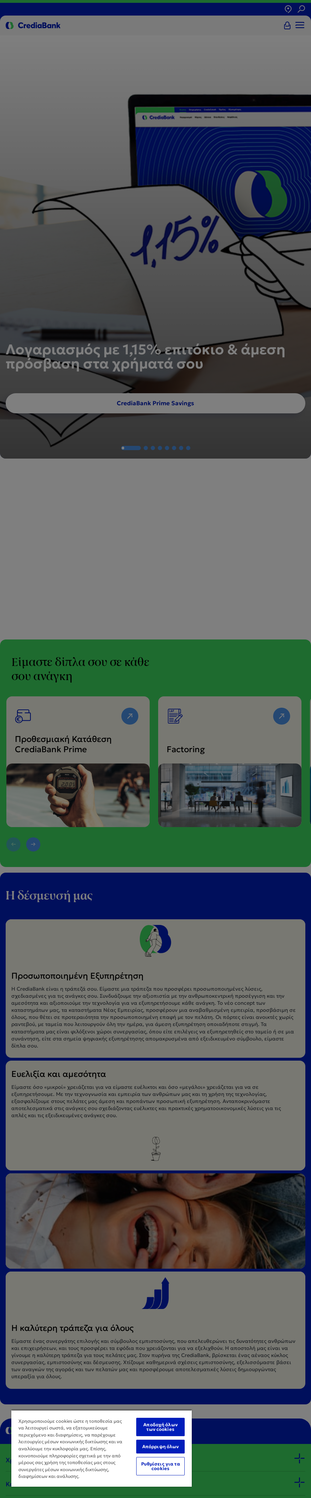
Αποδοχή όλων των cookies (160, 1427)
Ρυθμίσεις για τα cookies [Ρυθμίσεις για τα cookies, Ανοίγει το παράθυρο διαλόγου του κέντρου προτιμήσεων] (160, 1466)
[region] (101, 1448)
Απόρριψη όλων (160, 1447)
